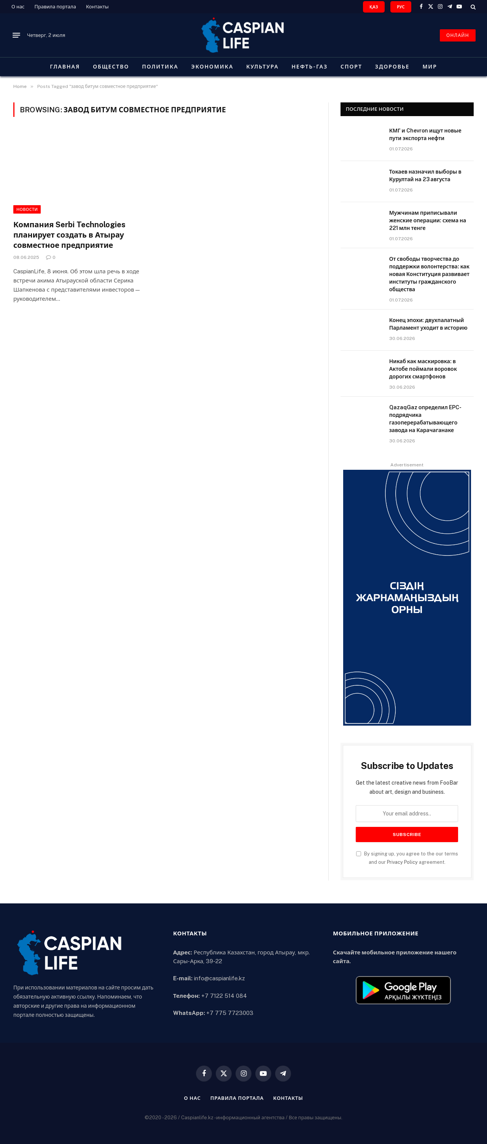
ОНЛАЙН (457, 35)
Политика (160, 67)
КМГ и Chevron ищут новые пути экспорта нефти (425, 134)
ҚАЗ (373, 7)
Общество (111, 67)
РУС (401, 7)
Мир (429, 67)
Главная (65, 67)
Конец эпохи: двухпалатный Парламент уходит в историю (428, 324)
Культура (262, 67)
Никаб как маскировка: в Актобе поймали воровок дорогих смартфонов (423, 369)
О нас (18, 7)
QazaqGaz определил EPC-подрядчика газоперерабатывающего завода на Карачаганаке (425, 418)
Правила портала (55, 7)
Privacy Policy (402, 862)
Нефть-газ (309, 67)
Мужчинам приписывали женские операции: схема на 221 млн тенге (427, 220)
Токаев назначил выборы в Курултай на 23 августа (425, 175)
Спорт (351, 67)
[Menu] (16, 35)
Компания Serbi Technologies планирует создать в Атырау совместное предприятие (69, 235)
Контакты (97, 7)
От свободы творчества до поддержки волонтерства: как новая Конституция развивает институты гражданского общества (429, 274)
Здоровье (392, 67)
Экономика (212, 67)
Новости (27, 209)
